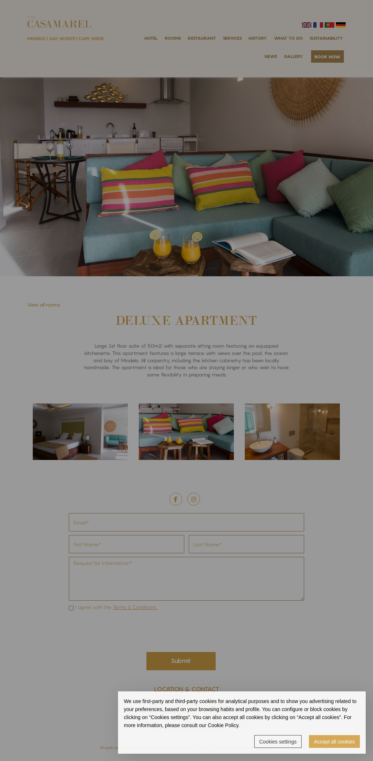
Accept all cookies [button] (334, 742)
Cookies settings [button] (278, 742)
